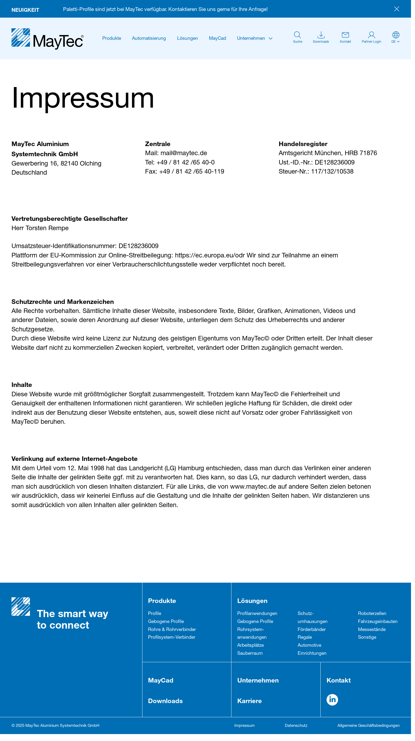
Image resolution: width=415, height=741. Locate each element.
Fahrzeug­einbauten (378, 622)
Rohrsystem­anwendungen (252, 634)
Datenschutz (296, 726)
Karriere (249, 700)
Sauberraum (250, 654)
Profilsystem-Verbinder (171, 638)
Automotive (309, 646)
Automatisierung (149, 39)
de (393, 42)
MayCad (217, 39)
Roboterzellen (372, 614)
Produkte (111, 39)
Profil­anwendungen (257, 614)
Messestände (372, 630)
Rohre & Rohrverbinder (172, 630)
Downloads (165, 700)
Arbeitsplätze (250, 646)
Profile (154, 614)
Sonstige (367, 638)
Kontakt (339, 680)
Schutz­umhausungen (313, 618)
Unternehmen (251, 39)
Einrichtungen (312, 654)
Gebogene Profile (166, 622)
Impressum (244, 726)
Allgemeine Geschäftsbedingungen (369, 726)
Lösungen (187, 39)
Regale (305, 638)
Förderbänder (312, 630)
